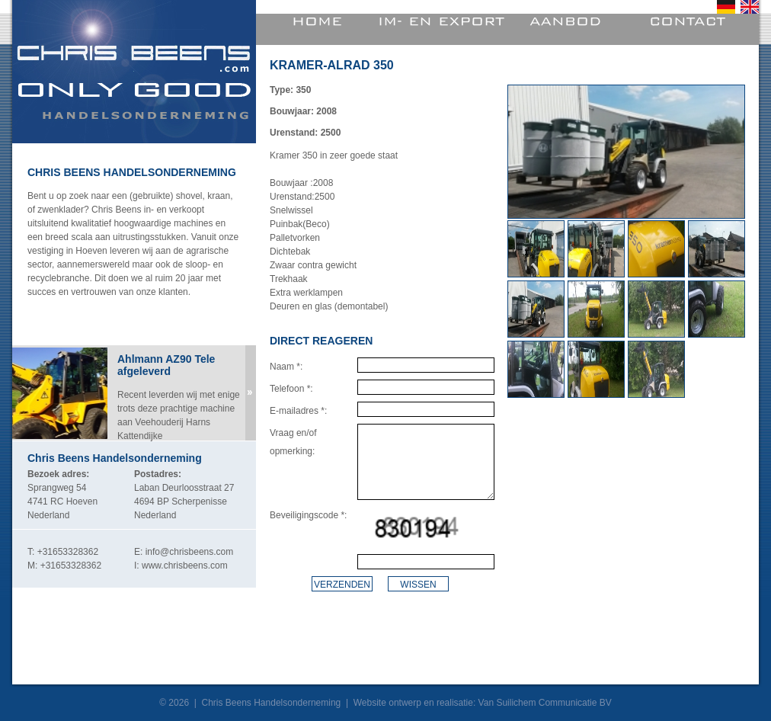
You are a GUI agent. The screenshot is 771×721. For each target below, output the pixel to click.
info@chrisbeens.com (190, 551)
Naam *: (286, 366)
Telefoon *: (291, 388)
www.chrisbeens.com (185, 565)
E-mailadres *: (298, 410)
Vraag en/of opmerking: (293, 442)
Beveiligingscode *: (308, 515)
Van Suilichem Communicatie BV (545, 702)
